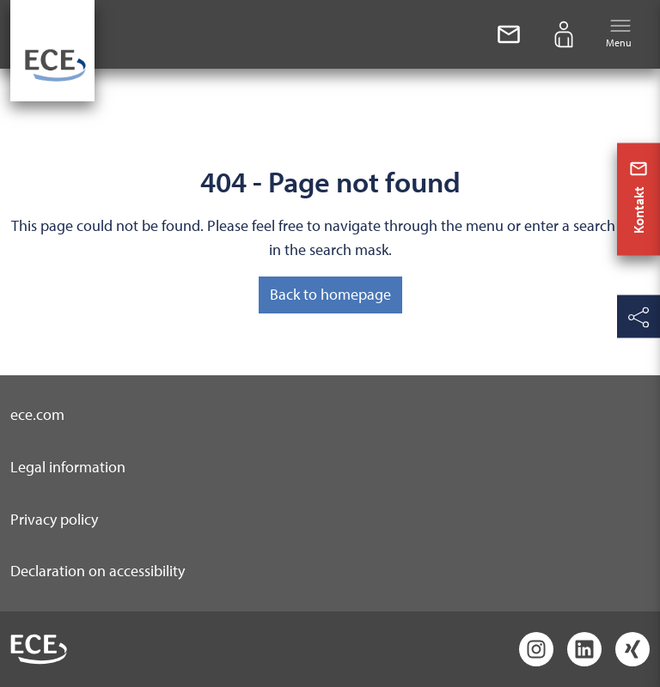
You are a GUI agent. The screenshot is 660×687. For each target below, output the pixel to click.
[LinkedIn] (584, 649)
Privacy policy (54, 519)
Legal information (67, 467)
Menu (619, 33)
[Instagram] (536, 649)
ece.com (37, 414)
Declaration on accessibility (97, 571)
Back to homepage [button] (330, 294)
